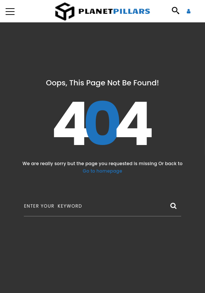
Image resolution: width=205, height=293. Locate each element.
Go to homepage (102, 171)
